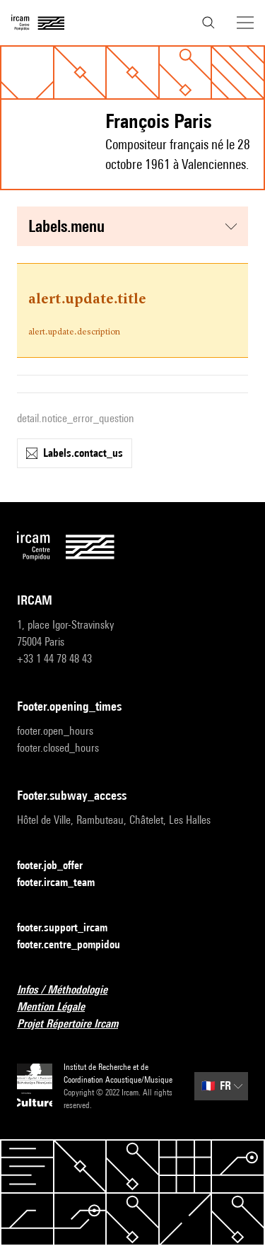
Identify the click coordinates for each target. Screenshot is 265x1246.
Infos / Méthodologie (70, 990)
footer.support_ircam (70, 928)
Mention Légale (59, 1007)
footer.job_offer (58, 865)
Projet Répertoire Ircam (76, 1024)
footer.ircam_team (64, 882)
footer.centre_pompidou (77, 945)
